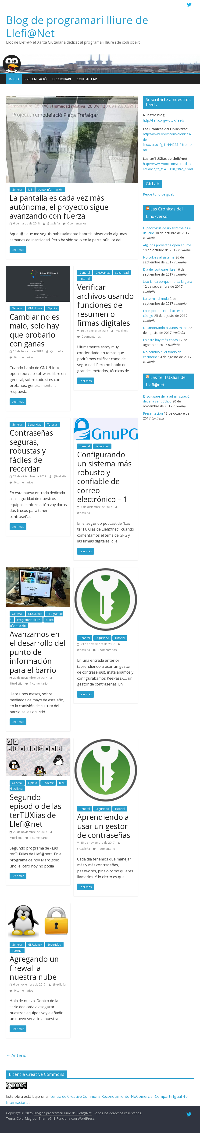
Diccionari (61, 79)
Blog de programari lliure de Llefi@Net (77, 26)
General (17, 190)
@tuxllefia (54, 223)
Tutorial (84, 279)
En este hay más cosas (160, 340)
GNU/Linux (35, 308)
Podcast (48, 783)
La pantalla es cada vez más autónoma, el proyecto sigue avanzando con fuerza (59, 207)
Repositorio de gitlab (158, 194)
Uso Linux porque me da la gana (167, 281)
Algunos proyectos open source (167, 245)
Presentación (153, 413)
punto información (50, 190)
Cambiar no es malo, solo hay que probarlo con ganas (34, 330)
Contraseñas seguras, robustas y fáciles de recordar (31, 451)
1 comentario (36, 683)
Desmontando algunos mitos (165, 327)
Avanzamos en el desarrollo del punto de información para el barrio (37, 652)
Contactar (87, 79)
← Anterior (17, 1055)
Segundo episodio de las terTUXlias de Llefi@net (35, 810)
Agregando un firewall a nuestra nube (34, 968)
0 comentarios (74, 223)
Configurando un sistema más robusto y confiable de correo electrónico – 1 (104, 476)
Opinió (52, 308)
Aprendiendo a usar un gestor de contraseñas (103, 826)
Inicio (14, 79)
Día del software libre (159, 269)
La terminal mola (156, 298)
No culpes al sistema (159, 257)
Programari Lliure (28, 620)
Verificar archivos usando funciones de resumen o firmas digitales (105, 305)
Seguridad (122, 273)
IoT (30, 190)
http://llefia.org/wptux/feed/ (163, 120)
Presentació (36, 79)
